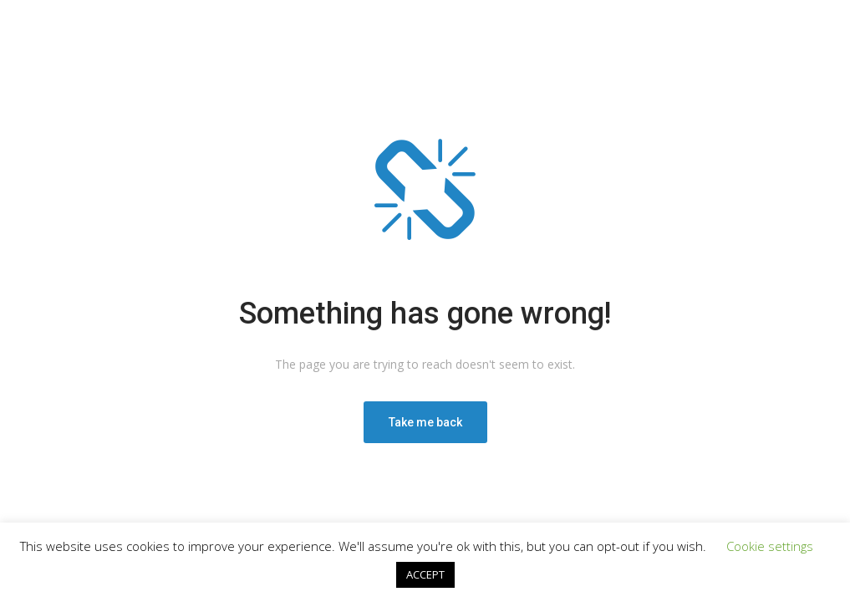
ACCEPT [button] (425, 574)
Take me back (425, 422)
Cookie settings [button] (769, 546)
